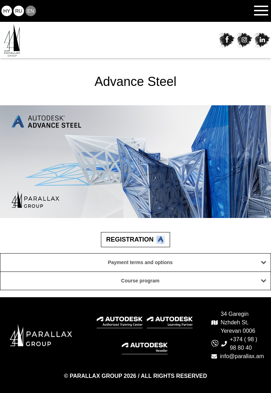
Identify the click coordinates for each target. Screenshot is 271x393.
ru (18, 11)
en (30, 11)
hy (6, 11)
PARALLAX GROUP (97, 376)
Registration (135, 240)
